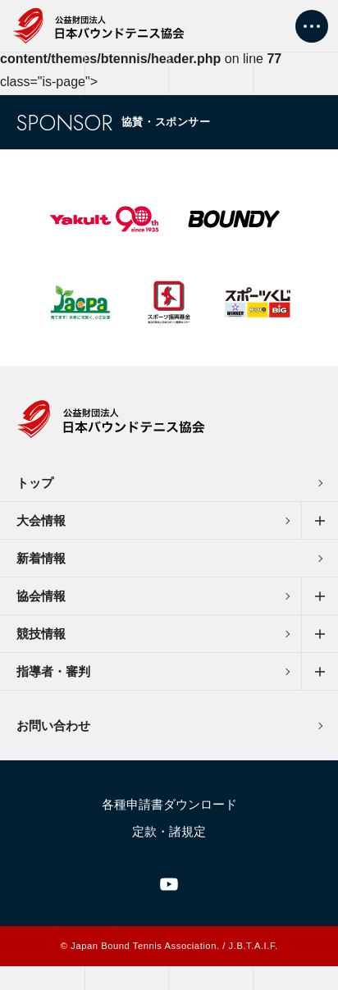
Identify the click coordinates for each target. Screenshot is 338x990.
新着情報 (41, 558)
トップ (34, 483)
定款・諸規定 (169, 831)
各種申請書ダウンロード (169, 804)
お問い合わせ (53, 725)
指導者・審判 (53, 671)
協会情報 (41, 596)
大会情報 (41, 520)
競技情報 (41, 634)
